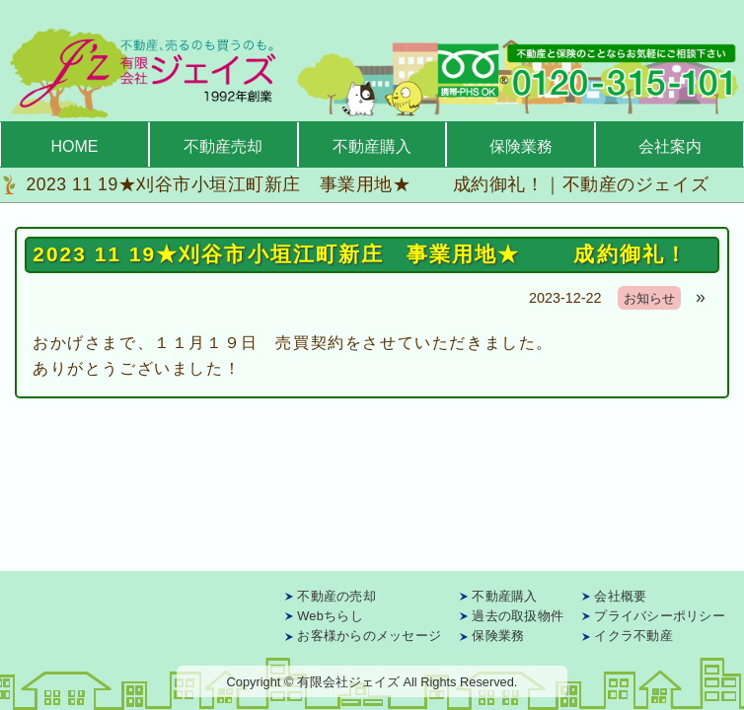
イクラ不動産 (633, 635)
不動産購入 (372, 146)
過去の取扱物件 (517, 615)
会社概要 (620, 596)
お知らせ (649, 298)
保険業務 (521, 146)
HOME (74, 146)
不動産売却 (223, 146)
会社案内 (670, 146)
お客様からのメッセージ (369, 635)
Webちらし (330, 615)
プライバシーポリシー (659, 615)
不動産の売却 (336, 596)
